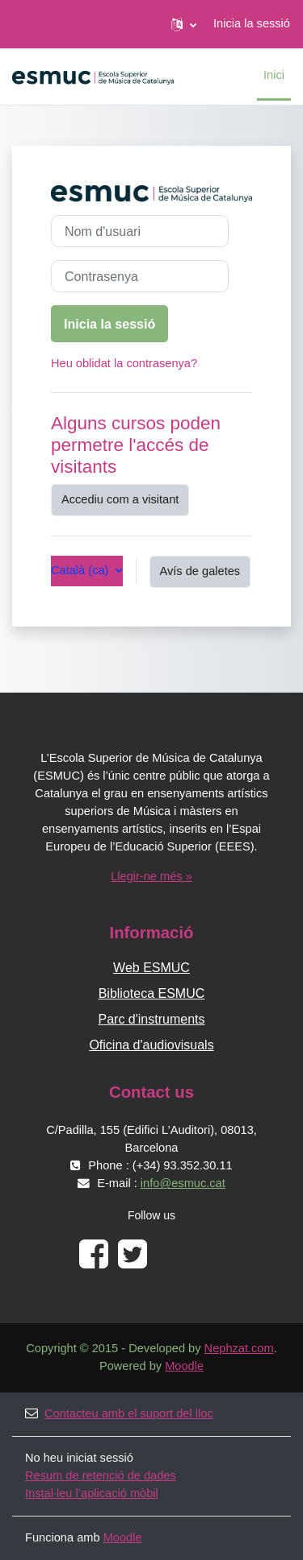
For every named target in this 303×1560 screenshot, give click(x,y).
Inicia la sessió (251, 23)
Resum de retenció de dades (100, 1475)
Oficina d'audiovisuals (151, 1045)
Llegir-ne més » (151, 876)
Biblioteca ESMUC (152, 993)
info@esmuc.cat (183, 1183)
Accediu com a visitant (120, 499)
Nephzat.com (239, 1348)
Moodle (184, 1365)
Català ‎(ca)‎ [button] (81, 570)
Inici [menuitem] (273, 74)
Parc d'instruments (152, 1019)
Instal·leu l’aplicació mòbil (91, 1493)
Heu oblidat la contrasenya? (124, 363)
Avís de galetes (200, 571)
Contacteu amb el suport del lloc (119, 1413)
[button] (184, 24)
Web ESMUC (151, 967)
